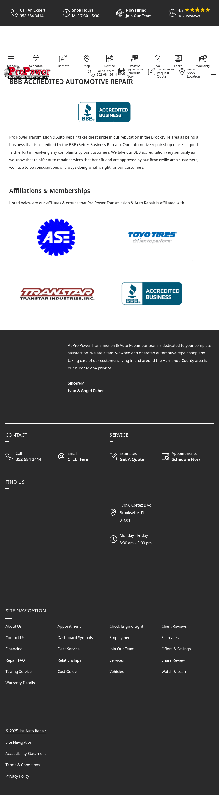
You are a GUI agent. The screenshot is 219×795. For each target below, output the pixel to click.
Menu (11, 66)
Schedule (36, 66)
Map (87, 66)
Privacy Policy (17, 776)
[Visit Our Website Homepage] (108, 40)
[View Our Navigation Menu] (213, 73)
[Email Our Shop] (83, 457)
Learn (178, 66)
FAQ (157, 66)
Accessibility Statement (25, 753)
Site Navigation (18, 742)
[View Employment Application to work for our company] (132, 13)
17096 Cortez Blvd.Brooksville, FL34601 (136, 513)
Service (109, 66)
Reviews (134, 66)
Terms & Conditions (22, 764)
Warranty (203, 66)
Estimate (62, 66)
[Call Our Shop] (31, 457)
